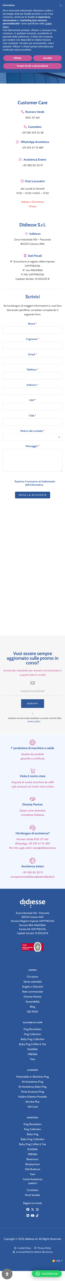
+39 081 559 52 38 (33, 132)
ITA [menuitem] (58, 1260)
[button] (47, 1272)
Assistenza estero (32, 878)
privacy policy (34, 733)
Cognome (32, 339)
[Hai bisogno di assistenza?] (32, 839)
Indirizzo (32, 384)
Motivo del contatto (32, 431)
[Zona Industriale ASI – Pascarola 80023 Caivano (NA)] (32, 573)
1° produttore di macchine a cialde (32, 760)
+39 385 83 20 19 (32, 165)
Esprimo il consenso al (32, 483)
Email (32, 354)
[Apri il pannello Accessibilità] (7, 1274)
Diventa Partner (32, 816)
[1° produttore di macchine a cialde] (32, 754)
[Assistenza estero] (32, 873)
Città (32, 415)
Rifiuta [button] (17, 58)
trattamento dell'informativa (40, 483)
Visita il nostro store (32, 788)
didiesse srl (31, 1238)
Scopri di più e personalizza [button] (32, 66)
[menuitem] (57, 1261)
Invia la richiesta (33, 495)
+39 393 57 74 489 (32, 147)
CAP (32, 400)
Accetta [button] (47, 58)
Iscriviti (32, 715)
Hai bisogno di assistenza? (32, 845)
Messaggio (32, 446)
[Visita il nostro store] (32, 783)
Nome (32, 323)
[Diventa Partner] (32, 811)
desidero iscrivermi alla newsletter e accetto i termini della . (32, 731)
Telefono (32, 369)
